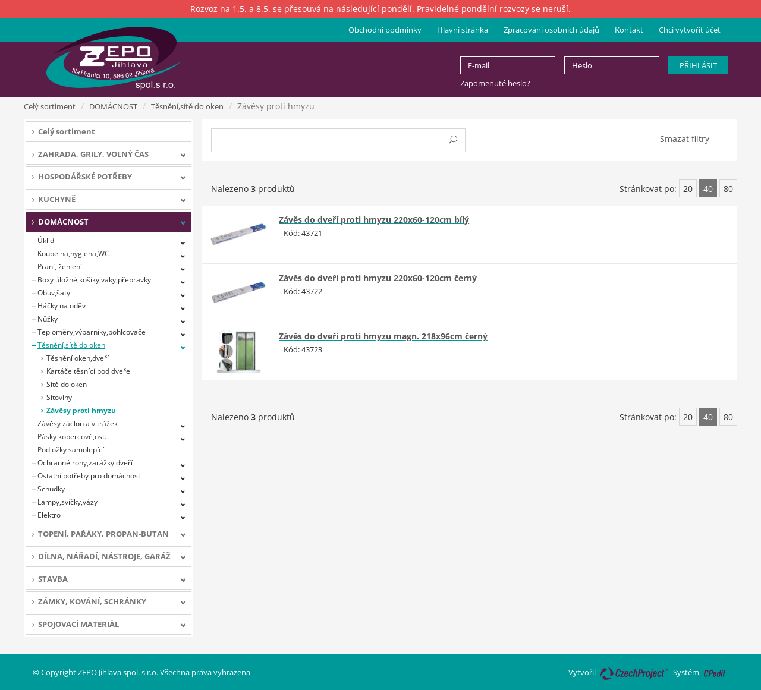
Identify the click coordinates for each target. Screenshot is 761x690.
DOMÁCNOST (113, 106)
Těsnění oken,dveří (77, 358)
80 (728, 188)
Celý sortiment (50, 106)
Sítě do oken (66, 384)
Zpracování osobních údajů (551, 29)
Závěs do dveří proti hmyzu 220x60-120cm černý (378, 277)
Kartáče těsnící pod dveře (88, 371)
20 (688, 188)
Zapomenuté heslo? (495, 83)
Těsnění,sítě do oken (187, 106)
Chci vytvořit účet (690, 29)
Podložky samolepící (70, 450)
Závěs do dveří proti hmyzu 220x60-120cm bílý (374, 219)
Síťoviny (59, 397)
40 (708, 188)
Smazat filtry (684, 138)
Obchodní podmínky (385, 29)
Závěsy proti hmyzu (81, 410)
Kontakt (629, 29)
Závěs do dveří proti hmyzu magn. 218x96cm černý (383, 336)
